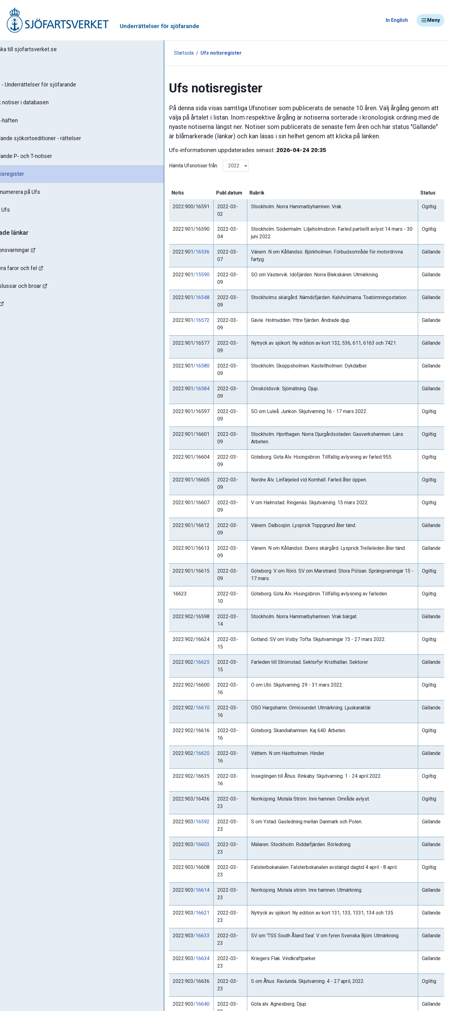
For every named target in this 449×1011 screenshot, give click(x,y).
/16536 (164, 237)
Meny (430, 20)
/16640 (164, 742)
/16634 (164, 711)
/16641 (164, 757)
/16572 (164, 283)
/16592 (164, 619)
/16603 (164, 635)
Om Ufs (20, 214)
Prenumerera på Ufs (36, 196)
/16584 (164, 329)
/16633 (164, 696)
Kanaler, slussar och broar (40, 292)
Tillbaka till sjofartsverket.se (44, 49)
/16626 (164, 849)
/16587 (164, 818)
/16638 (164, 941)
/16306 (164, 803)
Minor (15, 329)
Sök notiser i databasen (40, 104)
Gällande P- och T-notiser (42, 159)
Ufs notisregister (173, 53)
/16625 (164, 512)
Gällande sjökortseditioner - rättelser (56, 141)
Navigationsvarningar (34, 255)
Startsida (136, 53)
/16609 (164, 833)
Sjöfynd (18, 310)
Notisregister (27, 177)
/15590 (164, 252)
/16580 (164, 313)
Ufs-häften (24, 122)
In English (397, 20)
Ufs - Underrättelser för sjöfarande (54, 85)
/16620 (164, 573)
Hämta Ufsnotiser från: (156, 166)
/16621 (164, 680)
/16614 (164, 665)
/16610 (164, 543)
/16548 (164, 267)
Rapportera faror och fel (37, 273)
